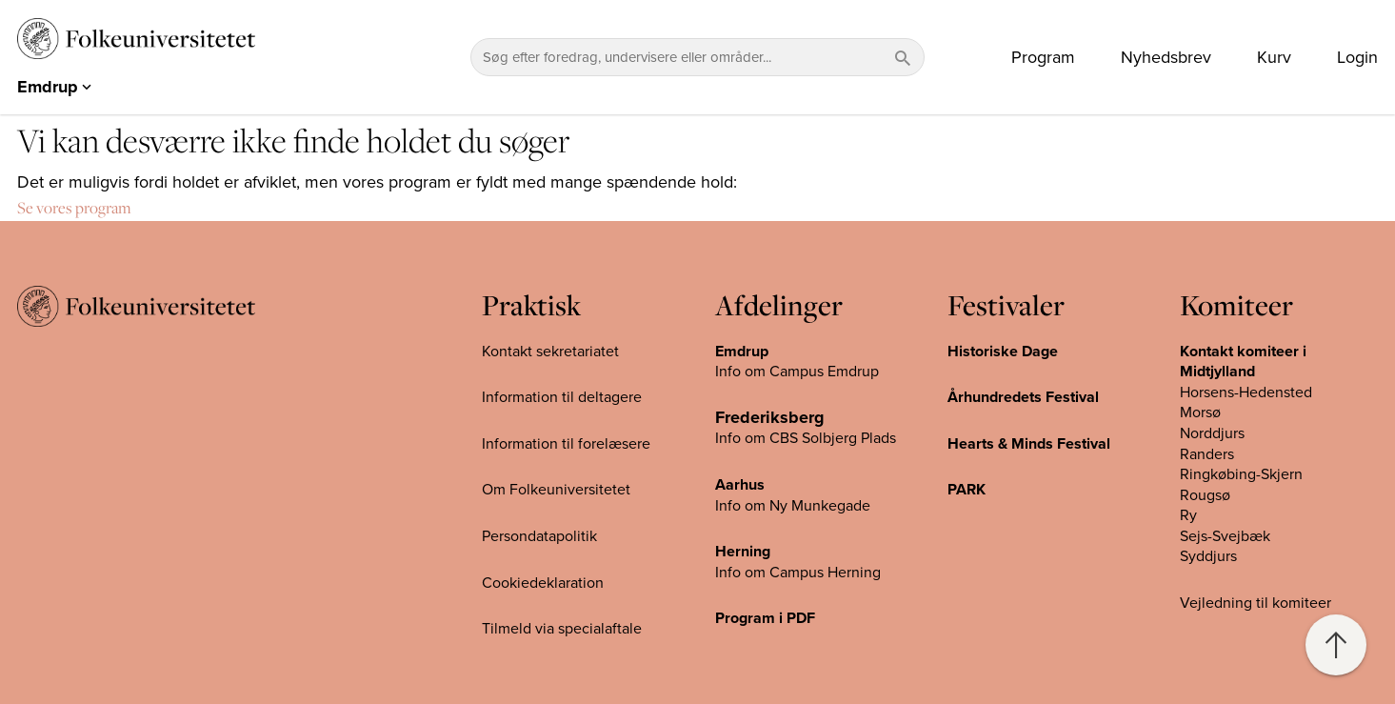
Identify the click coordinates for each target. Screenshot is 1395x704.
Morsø (1200, 412)
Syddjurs (1208, 556)
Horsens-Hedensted (1246, 392)
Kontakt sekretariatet (550, 351)
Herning (742, 551)
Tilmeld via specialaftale (562, 628)
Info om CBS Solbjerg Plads (805, 438)
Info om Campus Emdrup (797, 371)
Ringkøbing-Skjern (1241, 474)
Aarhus (740, 484)
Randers (1207, 454)
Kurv (1274, 57)
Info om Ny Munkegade (792, 505)
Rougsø (1205, 495)
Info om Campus (771, 572)
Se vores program (74, 207)
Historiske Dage (1002, 351)
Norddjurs (1212, 433)
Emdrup (741, 351)
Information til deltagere (562, 397)
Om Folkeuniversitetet (556, 489)
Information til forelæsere (566, 443)
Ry (1188, 515)
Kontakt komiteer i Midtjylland (1243, 362)
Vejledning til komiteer (1255, 603)
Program (1043, 57)
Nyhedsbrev (1166, 57)
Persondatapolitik (539, 536)
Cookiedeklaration (543, 583)
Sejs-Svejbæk (1225, 536)
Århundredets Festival (1023, 397)
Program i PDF (765, 618)
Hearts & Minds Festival (1028, 443)
